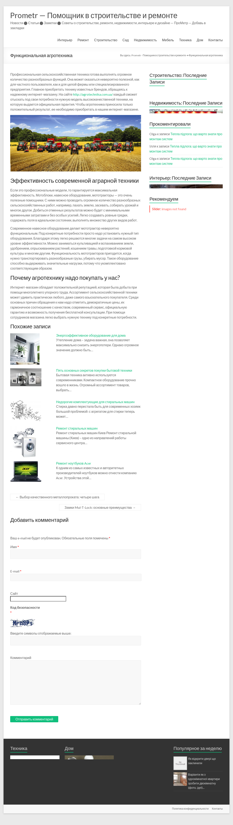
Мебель (168, 40)
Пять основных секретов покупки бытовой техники (94, 370)
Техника (185, 40)
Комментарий (20, 658)
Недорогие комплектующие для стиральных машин (95, 402)
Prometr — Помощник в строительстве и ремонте (93, 15)
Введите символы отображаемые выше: (40, 633)
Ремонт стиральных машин (77, 428)
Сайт (14, 593)
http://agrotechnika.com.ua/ (93, 94)
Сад (126, 40)
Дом (200, 40)
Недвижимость (145, 40)
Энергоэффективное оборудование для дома (90, 335)
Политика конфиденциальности (190, 814)
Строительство (105, 40)
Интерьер (64, 40)
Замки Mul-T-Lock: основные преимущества (100, 507)
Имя (14, 547)
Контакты (215, 40)
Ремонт (83, 40)
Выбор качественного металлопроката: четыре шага (57, 497)
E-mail (15, 571)
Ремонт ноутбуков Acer (73, 463)
